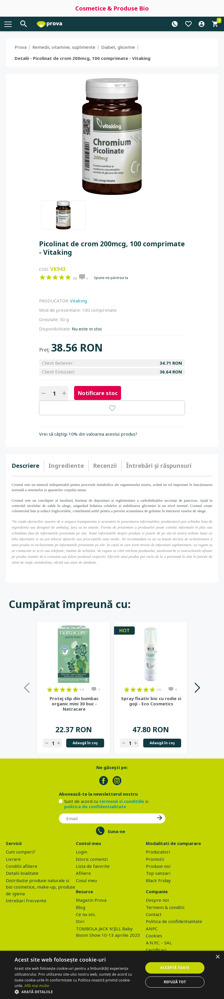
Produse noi (158, 866)
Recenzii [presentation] (105, 466)
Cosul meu (86, 880)
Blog (80, 907)
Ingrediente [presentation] (66, 466)
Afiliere (83, 873)
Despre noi (157, 900)
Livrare (13, 859)
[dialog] (112, 975)
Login (81, 852)
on (42, 277)
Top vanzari (158, 873)
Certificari (156, 950)
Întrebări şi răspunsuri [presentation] (159, 466)
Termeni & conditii (165, 907)
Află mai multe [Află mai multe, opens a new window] (36, 985)
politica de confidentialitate (95, 806)
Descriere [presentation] (25, 466)
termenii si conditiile (121, 801)
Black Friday (158, 880)
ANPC (152, 929)
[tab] (28, 466)
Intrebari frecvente (26, 900)
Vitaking (78, 301)
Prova (21, 47)
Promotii (155, 859)
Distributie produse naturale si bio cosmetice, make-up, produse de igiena (40, 886)
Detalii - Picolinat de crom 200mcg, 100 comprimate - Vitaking (82, 58)
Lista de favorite (93, 866)
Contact (154, 914)
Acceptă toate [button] (175, 967)
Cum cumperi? (20, 852)
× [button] (217, 957)
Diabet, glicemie (118, 47)
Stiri (80, 921)
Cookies (154, 936)
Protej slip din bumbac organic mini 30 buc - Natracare (74, 703)
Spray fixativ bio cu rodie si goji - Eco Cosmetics (151, 701)
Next (197, 687)
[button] (77, 992)
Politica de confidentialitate (174, 921)
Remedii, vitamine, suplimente (63, 47)
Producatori (158, 852)
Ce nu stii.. (86, 914)
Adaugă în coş (85, 742)
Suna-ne (116, 831)
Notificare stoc (98, 393)
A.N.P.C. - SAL (159, 943)
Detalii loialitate (22, 873)
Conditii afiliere (21, 866)
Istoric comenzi (92, 859)
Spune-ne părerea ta (111, 278)
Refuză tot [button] (175, 981)
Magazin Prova (91, 900)
